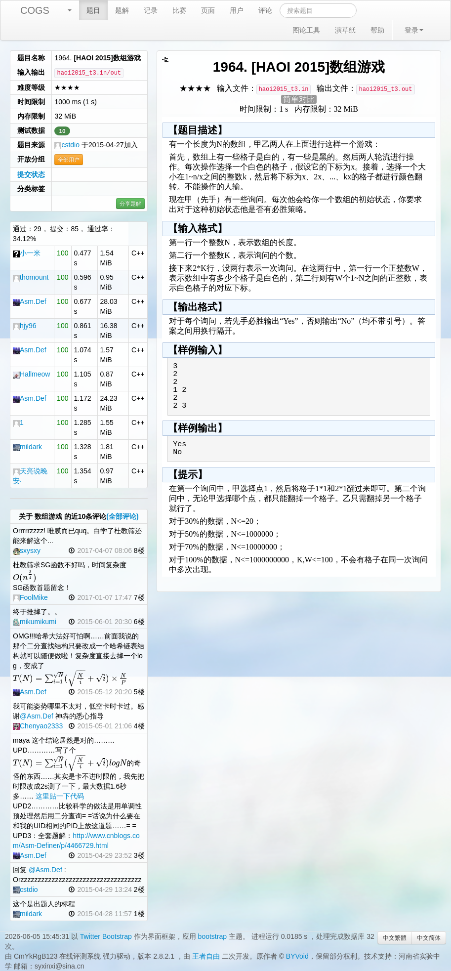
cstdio (67, 145)
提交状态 (31, 174)
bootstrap (212, 936)
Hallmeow (31, 374)
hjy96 (24, 326)
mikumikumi (34, 622)
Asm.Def (29, 301)
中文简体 (429, 937)
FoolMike (30, 597)
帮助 (377, 30)
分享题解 (130, 204)
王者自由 (206, 956)
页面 (208, 10)
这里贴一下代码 (60, 796)
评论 (265, 10)
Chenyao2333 (38, 726)
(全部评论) (122, 516)
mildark (27, 447)
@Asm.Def (36, 716)
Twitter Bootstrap (106, 936)
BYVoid (297, 956)
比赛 (179, 10)
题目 (93, 10)
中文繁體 (395, 937)
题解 (122, 10)
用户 (237, 10)
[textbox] (25, 578)
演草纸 (345, 30)
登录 (414, 30)
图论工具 (306, 30)
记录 (151, 10)
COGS (34, 10)
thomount (30, 277)
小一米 (27, 253)
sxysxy (27, 550)
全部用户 (69, 160)
